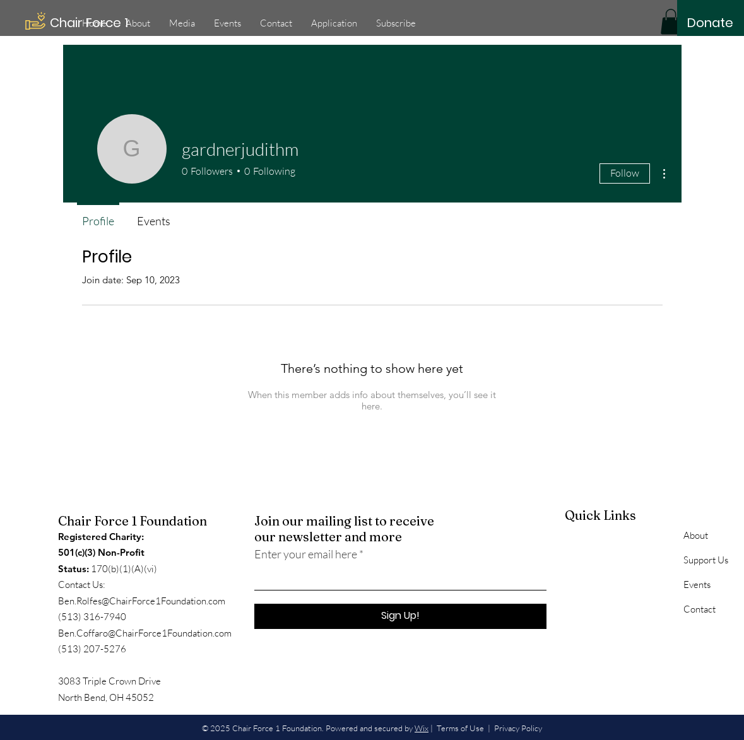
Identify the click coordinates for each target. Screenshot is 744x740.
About (695, 535)
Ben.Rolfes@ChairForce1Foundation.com (141, 601)
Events (697, 584)
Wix (421, 728)
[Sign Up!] (400, 616)
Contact (699, 609)
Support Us (705, 560)
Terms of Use (460, 728)
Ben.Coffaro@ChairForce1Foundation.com (145, 633)
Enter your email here (305, 554)
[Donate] (710, 22)
